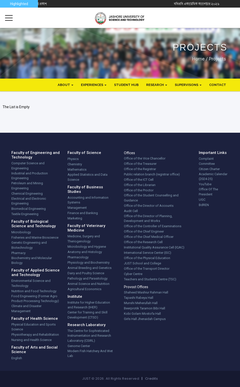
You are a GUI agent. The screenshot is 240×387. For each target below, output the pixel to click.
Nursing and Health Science (31, 340)
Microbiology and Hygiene (87, 246)
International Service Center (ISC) (147, 253)
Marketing (75, 218)
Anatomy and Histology (85, 252)
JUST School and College (142, 263)
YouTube (205, 184)
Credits (151, 378)
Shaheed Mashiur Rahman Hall (146, 292)
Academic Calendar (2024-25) (213, 176)
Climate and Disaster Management (26, 308)
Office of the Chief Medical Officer (148, 237)
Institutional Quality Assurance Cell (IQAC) (154, 247)
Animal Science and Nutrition (89, 284)
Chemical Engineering (27, 193)
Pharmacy (18, 253)
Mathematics (77, 169)
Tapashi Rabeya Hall (138, 298)
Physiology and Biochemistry (89, 262)
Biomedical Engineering (28, 209)
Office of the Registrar (140, 169)
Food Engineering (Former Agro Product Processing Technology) (35, 298)
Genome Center (79, 346)
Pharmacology (78, 257)
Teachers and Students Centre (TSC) (150, 279)
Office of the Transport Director (146, 268)
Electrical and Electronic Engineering (28, 201)
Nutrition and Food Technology (33, 291)
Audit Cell (131, 211)
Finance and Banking (83, 213)
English (16, 358)
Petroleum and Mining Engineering (27, 185)
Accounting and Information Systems (88, 200)
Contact (217, 85)
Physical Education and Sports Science (33, 327)
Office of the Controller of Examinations (152, 226)
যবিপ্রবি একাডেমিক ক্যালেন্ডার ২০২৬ (212, 4)
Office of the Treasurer (140, 164)
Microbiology (21, 232)
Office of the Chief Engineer (144, 231)
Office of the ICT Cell (139, 179)
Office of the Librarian (140, 185)
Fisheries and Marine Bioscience (34, 237)
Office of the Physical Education (147, 258)
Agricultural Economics (84, 289)
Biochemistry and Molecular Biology (31, 260)
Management (77, 208)
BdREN (204, 205)
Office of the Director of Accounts (148, 206)
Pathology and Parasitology (87, 278)
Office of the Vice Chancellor (144, 158)
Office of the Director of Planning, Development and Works (148, 218)
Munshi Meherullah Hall (141, 303)
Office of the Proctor (139, 190)
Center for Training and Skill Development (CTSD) (87, 314)
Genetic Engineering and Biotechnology (29, 245)
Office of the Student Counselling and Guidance (151, 197)
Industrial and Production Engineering (29, 175)
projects (217, 58)
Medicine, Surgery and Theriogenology (84, 238)
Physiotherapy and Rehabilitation (35, 334)
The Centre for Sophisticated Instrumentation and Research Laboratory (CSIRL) (89, 336)
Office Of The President (208, 191)
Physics (73, 159)
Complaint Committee (207, 161)
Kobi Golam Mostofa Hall (142, 313)
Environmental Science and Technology (31, 283)
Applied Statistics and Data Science (87, 177)
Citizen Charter (209, 169)
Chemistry (75, 164)
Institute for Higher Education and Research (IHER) (89, 305)
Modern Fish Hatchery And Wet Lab (90, 353)
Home (198, 58)
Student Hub (126, 85)
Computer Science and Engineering (28, 165)
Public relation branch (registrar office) (152, 174)
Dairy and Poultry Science (86, 273)
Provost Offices (136, 287)
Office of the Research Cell (143, 242)
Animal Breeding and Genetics (90, 268)
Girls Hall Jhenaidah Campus (145, 319)
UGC (202, 199)
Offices (129, 153)
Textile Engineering (24, 214)
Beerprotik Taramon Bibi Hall (144, 308)
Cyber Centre (133, 274)
